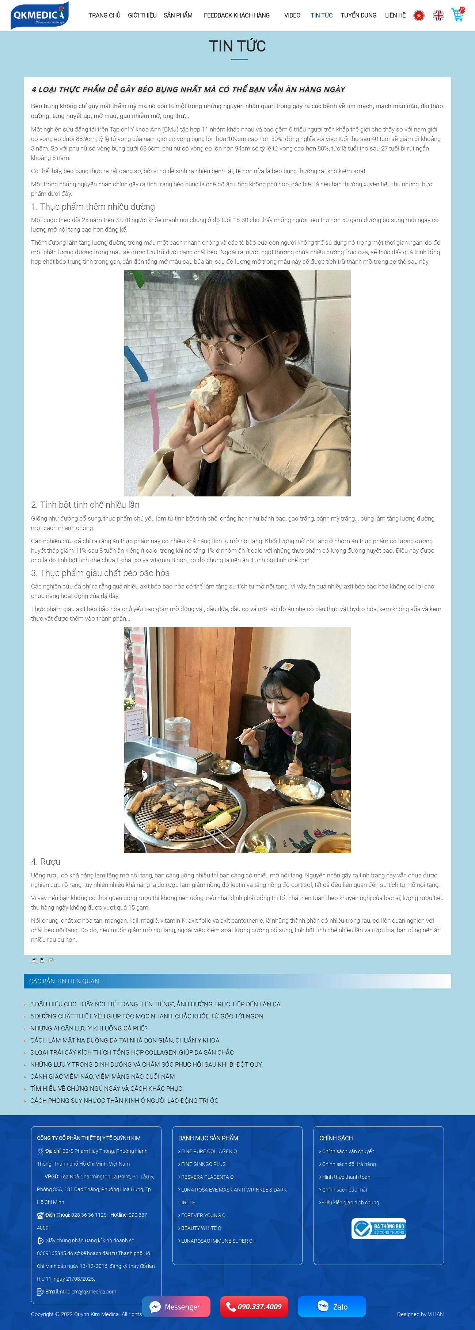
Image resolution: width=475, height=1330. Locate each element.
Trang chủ (104, 15)
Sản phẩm (178, 15)
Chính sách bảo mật (343, 1190)
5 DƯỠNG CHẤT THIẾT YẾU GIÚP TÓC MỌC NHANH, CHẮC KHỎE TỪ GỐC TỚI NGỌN (146, 1016)
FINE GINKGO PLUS (201, 1164)
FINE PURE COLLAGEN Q (207, 1151)
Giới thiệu (142, 15)
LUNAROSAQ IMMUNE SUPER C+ (216, 1241)
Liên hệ (395, 15)
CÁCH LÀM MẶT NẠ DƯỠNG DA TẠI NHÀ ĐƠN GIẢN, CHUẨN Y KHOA (125, 1040)
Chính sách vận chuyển (347, 1151)
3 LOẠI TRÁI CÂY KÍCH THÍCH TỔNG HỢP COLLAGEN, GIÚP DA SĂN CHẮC (132, 1052)
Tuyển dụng (358, 15)
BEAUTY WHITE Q (199, 1228)
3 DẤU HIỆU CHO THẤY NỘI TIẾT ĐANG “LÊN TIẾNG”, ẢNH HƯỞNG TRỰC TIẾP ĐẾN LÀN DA (155, 1004)
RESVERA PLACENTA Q (205, 1177)
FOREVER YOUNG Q (201, 1215)
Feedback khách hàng (237, 15)
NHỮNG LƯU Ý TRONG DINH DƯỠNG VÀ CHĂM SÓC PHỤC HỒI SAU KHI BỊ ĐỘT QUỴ (146, 1064)
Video (292, 15)
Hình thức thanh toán (344, 1177)
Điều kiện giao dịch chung (349, 1202)
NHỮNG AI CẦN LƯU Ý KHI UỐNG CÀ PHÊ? (89, 1028)
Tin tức (321, 15)
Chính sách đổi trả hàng (347, 1164)
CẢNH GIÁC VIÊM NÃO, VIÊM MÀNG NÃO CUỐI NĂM (102, 1076)
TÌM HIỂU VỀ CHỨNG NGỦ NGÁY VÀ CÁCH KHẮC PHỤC (106, 1088)
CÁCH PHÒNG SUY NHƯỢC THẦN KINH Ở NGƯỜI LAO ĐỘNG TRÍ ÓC (124, 1100)
